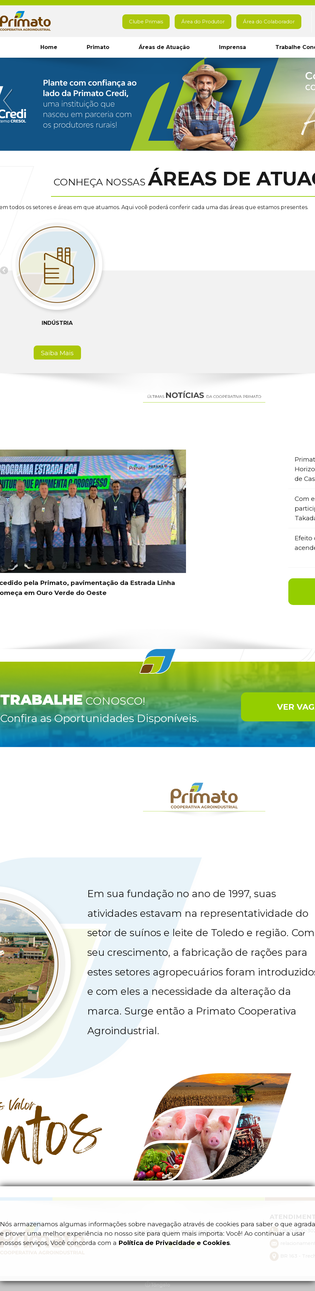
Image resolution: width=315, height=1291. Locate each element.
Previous (8, 100)
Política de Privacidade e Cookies (174, 1243)
